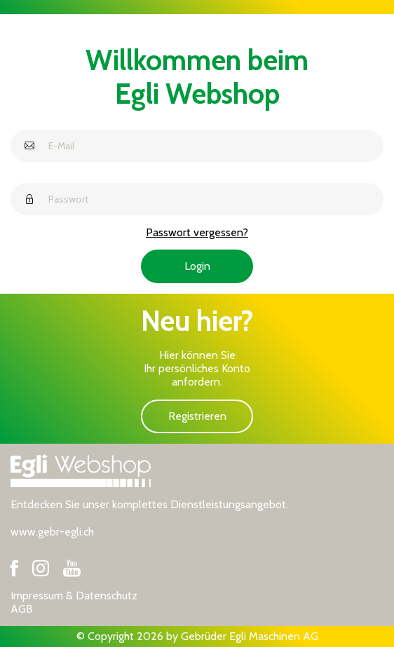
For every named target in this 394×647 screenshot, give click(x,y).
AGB (22, 608)
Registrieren (197, 416)
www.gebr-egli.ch (52, 531)
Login (197, 266)
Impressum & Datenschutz (74, 595)
